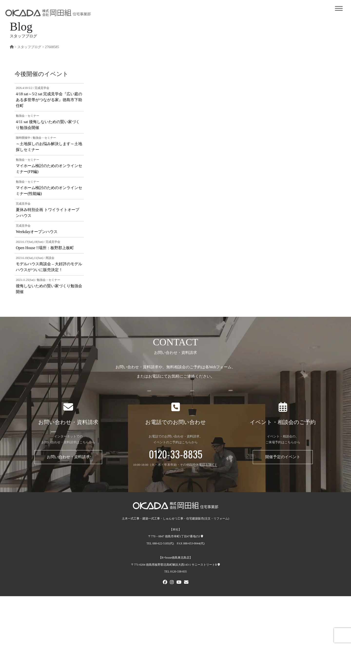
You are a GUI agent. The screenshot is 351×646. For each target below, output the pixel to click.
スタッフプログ (29, 47)
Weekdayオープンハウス (37, 232)
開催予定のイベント (282, 457)
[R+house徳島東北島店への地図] (219, 564)
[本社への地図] (202, 536)
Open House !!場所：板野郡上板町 (45, 248)
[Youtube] (179, 582)
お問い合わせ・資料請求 (68, 457)
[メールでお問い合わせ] (186, 582)
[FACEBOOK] (165, 582)
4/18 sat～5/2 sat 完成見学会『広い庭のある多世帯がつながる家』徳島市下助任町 (49, 100)
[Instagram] (172, 582)
